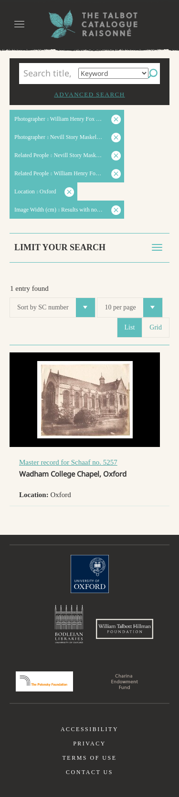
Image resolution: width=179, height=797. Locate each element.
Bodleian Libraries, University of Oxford (69, 624)
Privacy (89, 743)
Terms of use (89, 757)
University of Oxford (90, 574)
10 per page (133, 307)
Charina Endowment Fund (124, 681)
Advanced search (89, 94)
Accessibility (89, 729)
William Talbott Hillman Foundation (124, 629)
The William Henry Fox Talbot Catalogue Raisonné (89, 24)
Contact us (89, 772)
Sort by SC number (56, 307)
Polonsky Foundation (44, 681)
